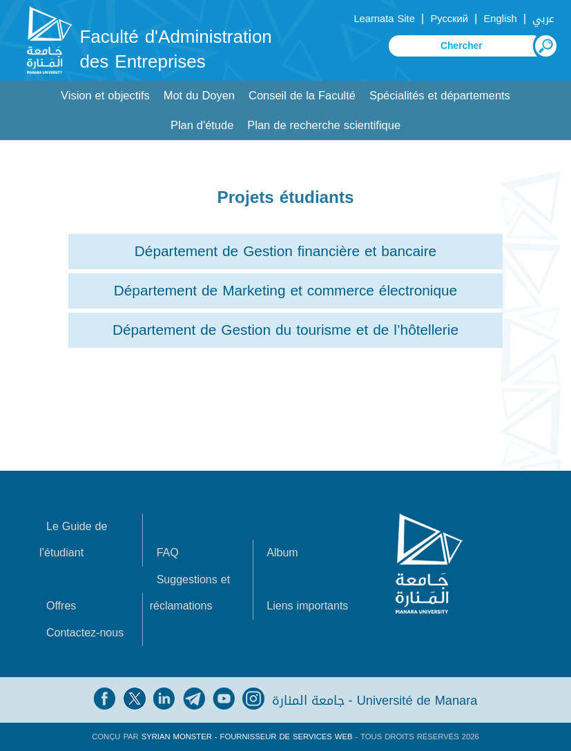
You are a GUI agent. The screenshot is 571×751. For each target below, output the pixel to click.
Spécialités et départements (439, 95)
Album (282, 552)
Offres (61, 605)
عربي (543, 18)
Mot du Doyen (199, 95)
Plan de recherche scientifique (323, 125)
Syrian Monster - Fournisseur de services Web (247, 737)
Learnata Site (384, 18)
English (500, 18)
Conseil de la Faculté (302, 95)
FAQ (168, 552)
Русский (449, 18)
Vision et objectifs (105, 95)
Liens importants (307, 605)
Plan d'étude (202, 125)
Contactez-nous (85, 632)
